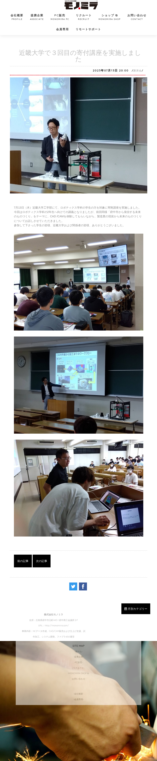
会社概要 (17, 17)
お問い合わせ (136, 17)
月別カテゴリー (135, 609)
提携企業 (37, 17)
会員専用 (62, 29)
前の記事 (22, 561)
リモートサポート (88, 29)
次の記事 (41, 561)
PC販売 (60, 17)
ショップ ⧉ (109, 17)
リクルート (84, 17)
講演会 (137, 70)
